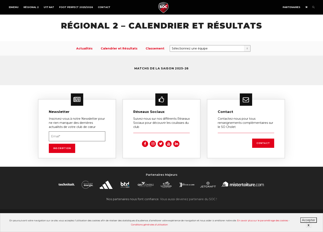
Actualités (84, 48)
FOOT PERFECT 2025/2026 (76, 7)
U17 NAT (49, 7)
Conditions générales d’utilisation (149, 224)
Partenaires (291, 7)
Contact (104, 7)
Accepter (308, 220)
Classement (155, 48)
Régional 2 (31, 7)
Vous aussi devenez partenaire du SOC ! (188, 199)
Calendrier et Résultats (119, 48)
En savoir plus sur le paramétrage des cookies (262, 220)
